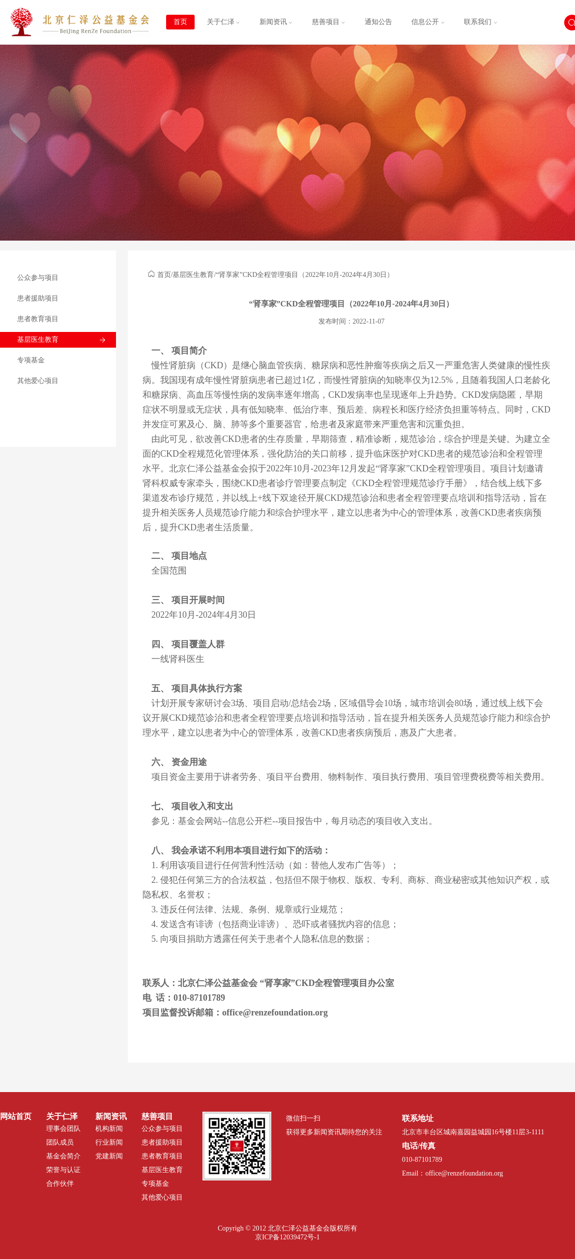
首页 (180, 22)
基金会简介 (63, 1156)
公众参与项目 (37, 277)
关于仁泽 (223, 22)
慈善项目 (328, 22)
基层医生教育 (37, 339)
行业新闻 (109, 1142)
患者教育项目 (37, 319)
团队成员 (60, 1142)
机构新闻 (109, 1128)
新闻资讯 (276, 22)
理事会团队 (63, 1128)
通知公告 (378, 22)
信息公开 (428, 22)
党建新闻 (109, 1156)
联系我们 (480, 22)
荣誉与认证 (63, 1170)
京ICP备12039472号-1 (287, 1237)
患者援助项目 (37, 298)
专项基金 (31, 360)
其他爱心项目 (37, 380)
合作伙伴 (60, 1183)
